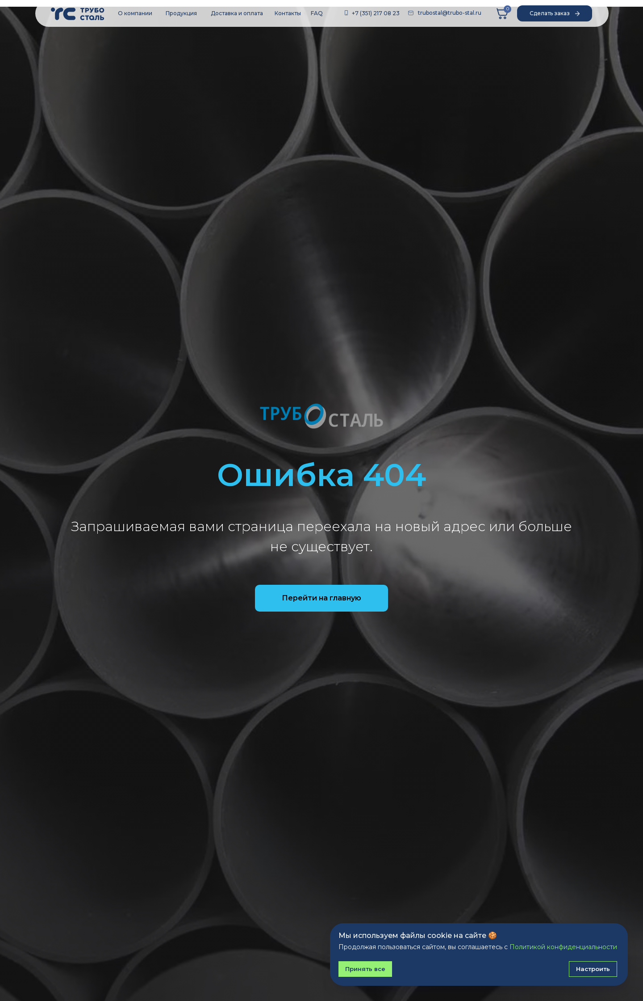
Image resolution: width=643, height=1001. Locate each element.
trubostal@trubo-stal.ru (449, 12)
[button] (554, 13)
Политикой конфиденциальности (563, 947)
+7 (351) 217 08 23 (376, 13)
